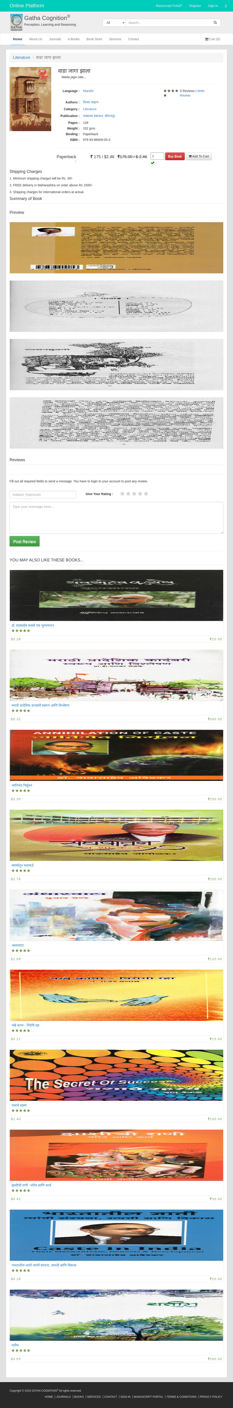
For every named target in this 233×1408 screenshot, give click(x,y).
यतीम (15, 1345)
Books (79, 1396)
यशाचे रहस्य (19, 1105)
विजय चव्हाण (91, 102)
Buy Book (175, 156)
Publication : (70, 116)
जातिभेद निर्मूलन (22, 785)
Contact (133, 41)
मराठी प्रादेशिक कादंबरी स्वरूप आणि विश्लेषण (40, 705)
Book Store (94, 41)
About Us (36, 41)
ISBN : (75, 140)
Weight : (73, 128)
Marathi (88, 91)
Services (115, 41)
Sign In (213, 5)
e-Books (74, 41)
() (226, 5)
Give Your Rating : (99, 494)
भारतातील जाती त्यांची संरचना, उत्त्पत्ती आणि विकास (44, 1265)
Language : (71, 91)
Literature (21, 57)
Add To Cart (199, 156)
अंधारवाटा (18, 945)
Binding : (73, 134)
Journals (55, 41)
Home (18, 41)
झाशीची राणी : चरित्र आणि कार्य (31, 1185)
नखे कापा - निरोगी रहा (25, 1025)
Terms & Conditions (182, 1396)
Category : (72, 109)
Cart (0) (212, 39)
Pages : (74, 123)
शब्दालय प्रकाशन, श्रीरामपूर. (99, 116)
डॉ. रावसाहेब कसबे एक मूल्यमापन (33, 625)
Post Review (24, 541)
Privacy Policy (211, 1396)
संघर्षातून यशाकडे (22, 865)
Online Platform (27, 5)
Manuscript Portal (169, 5)
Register (195, 5)
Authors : (73, 102)
